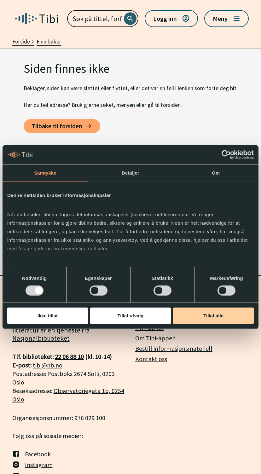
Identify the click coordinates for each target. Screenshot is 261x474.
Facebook (31, 454)
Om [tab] (216, 173)
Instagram (32, 464)
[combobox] (103, 18)
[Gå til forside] (36, 18)
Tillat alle (213, 315)
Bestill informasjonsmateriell (173, 348)
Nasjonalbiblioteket (41, 338)
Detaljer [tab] (130, 173)
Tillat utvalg (130, 315)
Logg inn (171, 18)
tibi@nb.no (47, 365)
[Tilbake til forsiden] (62, 126)
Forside (23, 41)
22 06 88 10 (69, 357)
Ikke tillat (48, 315)
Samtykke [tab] (45, 173)
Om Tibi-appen (155, 338)
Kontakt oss (151, 359)
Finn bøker (49, 41)
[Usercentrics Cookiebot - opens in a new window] (226, 154)
